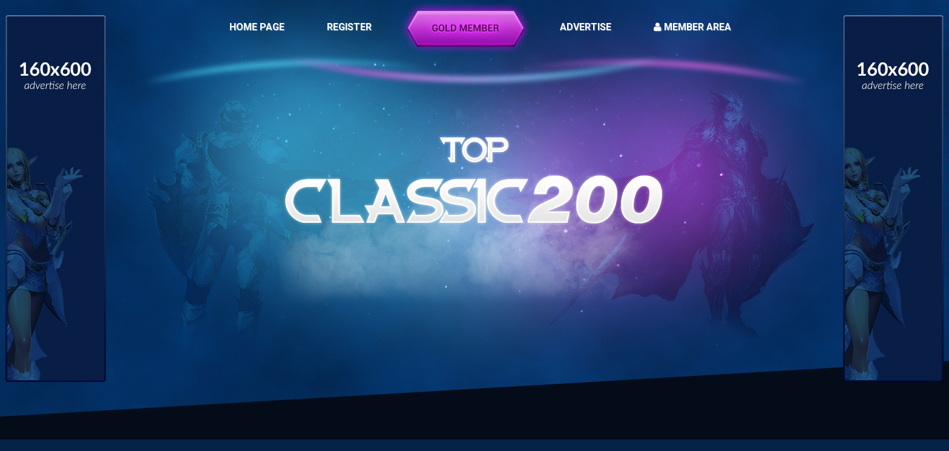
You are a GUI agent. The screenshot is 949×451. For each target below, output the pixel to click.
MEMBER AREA (692, 27)
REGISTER (349, 27)
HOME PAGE (256, 27)
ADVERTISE (585, 27)
